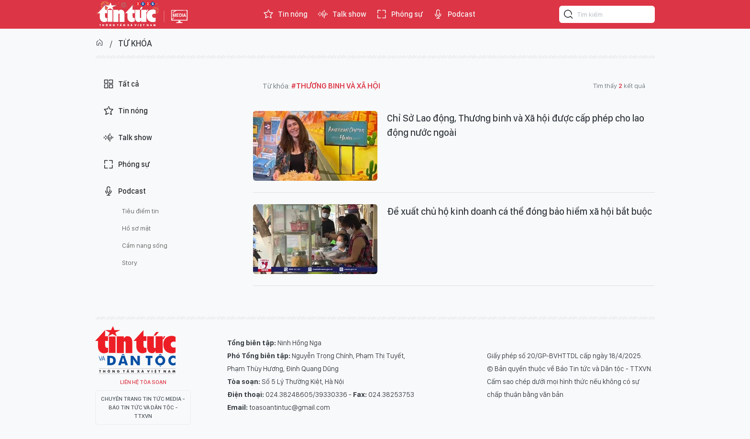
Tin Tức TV (135, 350)
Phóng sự (399, 14)
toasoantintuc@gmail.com (289, 407)
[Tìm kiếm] (568, 15)
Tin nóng (285, 14)
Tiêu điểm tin (140, 211)
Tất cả (121, 84)
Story (129, 262)
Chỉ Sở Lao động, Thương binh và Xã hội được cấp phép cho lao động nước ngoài (515, 125)
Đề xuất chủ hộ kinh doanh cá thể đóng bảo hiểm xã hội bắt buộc (519, 211)
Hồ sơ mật (136, 228)
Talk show (341, 14)
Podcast (453, 14)
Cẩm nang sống (144, 245)
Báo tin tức (127, 14)
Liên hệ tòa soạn (143, 382)
